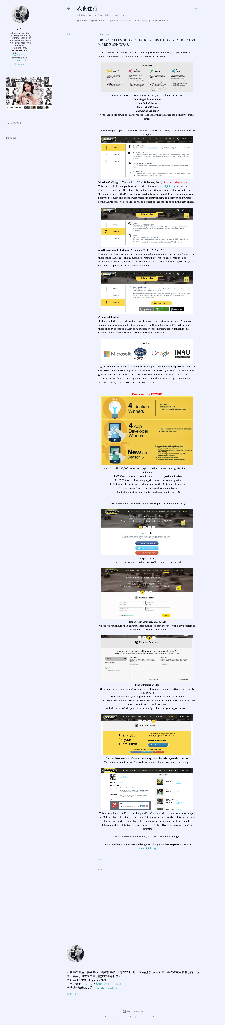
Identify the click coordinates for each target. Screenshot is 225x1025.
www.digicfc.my (166, 186)
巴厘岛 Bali (134, 20)
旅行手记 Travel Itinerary (156, 20)
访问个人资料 (73, 994)
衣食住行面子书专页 (108, 984)
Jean (70, 968)
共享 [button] (69, 34)
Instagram (87, 984)
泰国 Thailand (98, 20)
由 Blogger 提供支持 (133, 1011)
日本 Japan (83, 20)
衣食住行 (87, 8)
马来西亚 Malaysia (117, 20)
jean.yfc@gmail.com (107, 988)
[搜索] (197, 8)
